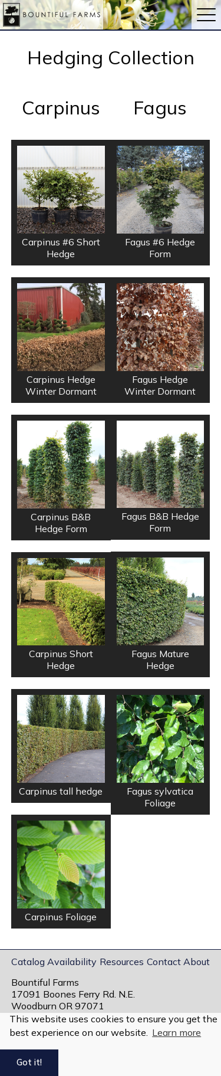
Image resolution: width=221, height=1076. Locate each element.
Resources (122, 961)
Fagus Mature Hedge (160, 659)
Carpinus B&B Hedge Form (61, 522)
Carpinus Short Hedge (61, 659)
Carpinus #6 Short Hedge (61, 248)
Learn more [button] (176, 1032)
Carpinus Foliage (61, 917)
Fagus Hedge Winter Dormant (160, 385)
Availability (72, 961)
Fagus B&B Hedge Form (160, 522)
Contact (164, 961)
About (196, 961)
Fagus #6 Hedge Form (160, 248)
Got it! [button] (29, 1062)
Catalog (28, 961)
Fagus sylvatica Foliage (160, 797)
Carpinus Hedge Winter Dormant (61, 385)
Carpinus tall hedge (61, 791)
